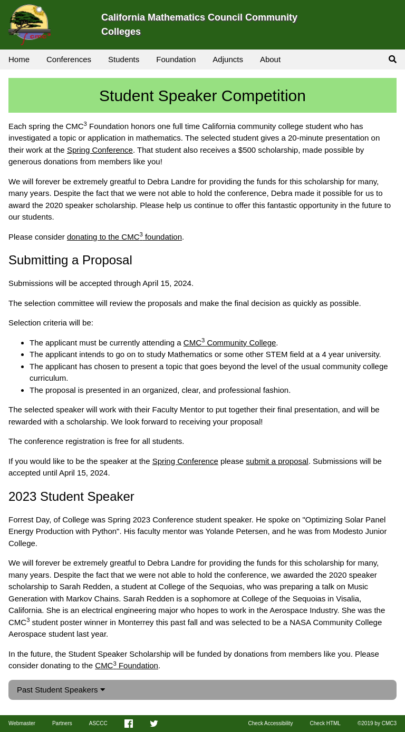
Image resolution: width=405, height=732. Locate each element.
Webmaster (21, 723)
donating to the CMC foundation (124, 236)
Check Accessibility (270, 723)
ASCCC (98, 723)
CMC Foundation (126, 665)
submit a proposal (277, 461)
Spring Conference (100, 149)
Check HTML (325, 723)
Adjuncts (228, 59)
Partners (62, 723)
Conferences (68, 59)
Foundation (176, 59)
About (270, 59)
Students (123, 59)
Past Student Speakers (61, 689)
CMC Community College (230, 342)
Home (19, 59)
